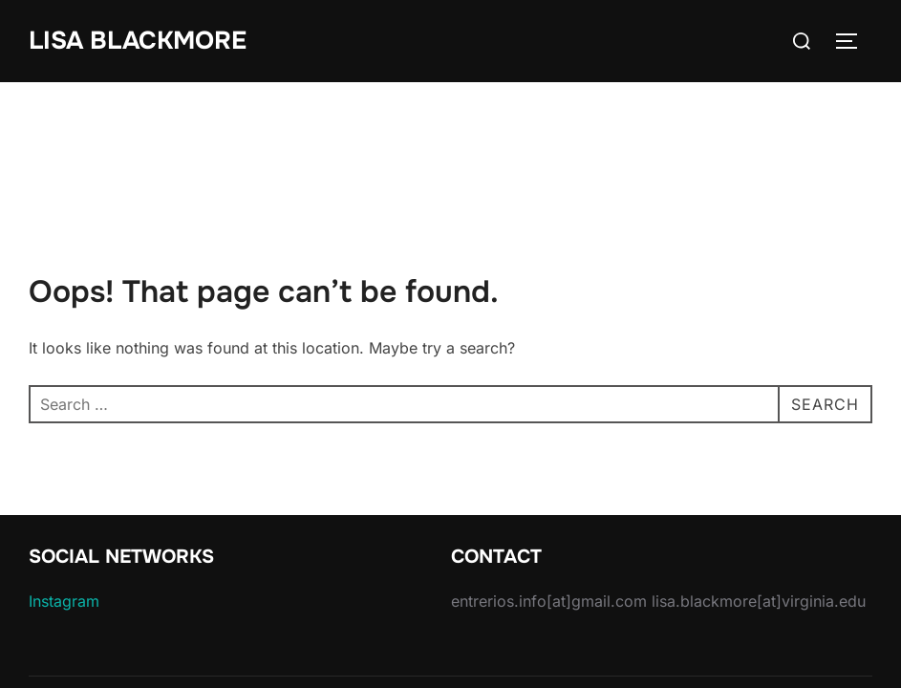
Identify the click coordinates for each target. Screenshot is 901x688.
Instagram (64, 518)
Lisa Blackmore (138, 40)
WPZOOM (840, 629)
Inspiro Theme (740, 629)
